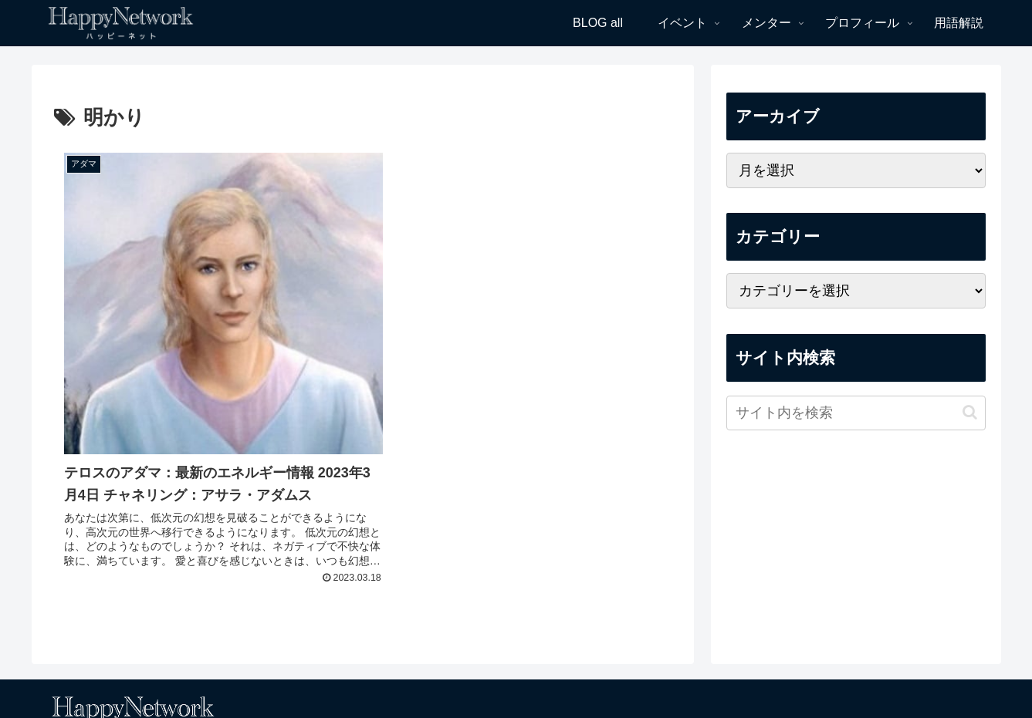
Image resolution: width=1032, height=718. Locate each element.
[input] (856, 413)
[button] (969, 412)
